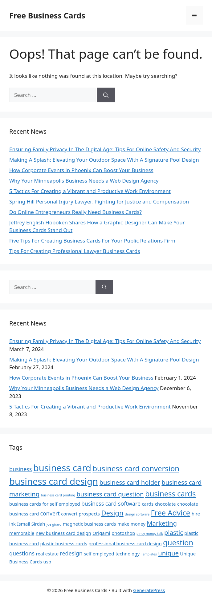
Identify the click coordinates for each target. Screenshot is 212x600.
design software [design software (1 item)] (137, 514)
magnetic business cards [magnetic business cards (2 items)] (89, 524)
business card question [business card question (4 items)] (110, 494)
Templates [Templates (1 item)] (149, 554)
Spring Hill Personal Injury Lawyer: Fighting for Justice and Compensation (99, 201)
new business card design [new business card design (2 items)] (63, 533)
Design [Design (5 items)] (112, 512)
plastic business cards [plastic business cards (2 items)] (63, 543)
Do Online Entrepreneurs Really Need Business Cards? (75, 211)
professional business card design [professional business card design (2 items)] (125, 543)
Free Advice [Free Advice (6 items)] (170, 513)
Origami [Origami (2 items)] (101, 533)
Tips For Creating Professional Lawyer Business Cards (74, 251)
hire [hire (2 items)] (196, 514)
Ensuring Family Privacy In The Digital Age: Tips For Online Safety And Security (105, 149)
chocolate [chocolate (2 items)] (165, 504)
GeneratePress (149, 590)
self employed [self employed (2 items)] (99, 554)
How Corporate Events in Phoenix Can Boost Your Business (81, 170)
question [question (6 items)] (178, 542)
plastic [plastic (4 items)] (173, 532)
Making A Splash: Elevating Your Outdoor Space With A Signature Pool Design (104, 159)
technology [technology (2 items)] (128, 554)
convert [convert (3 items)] (50, 513)
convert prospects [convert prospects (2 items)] (80, 514)
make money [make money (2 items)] (131, 524)
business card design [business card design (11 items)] (53, 481)
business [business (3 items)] (20, 469)
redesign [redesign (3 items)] (71, 553)
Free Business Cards (47, 15)
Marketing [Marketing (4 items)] (162, 523)
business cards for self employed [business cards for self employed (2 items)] (44, 504)
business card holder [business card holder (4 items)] (130, 482)
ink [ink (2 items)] (12, 524)
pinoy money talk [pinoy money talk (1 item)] (150, 533)
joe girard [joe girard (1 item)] (54, 524)
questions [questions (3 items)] (22, 553)
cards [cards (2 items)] (147, 504)
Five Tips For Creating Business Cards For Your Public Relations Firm (92, 240)
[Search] (106, 95)
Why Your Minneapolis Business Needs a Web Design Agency (83, 180)
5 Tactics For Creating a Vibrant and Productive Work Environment (90, 191)
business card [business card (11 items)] (62, 468)
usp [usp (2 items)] (47, 562)
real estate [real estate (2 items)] (47, 554)
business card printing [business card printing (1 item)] (58, 495)
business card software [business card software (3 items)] (111, 503)
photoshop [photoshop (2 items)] (123, 533)
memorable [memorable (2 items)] (21, 533)
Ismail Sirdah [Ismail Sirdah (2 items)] (31, 524)
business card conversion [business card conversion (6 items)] (135, 468)
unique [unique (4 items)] (168, 553)
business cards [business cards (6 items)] (170, 494)
